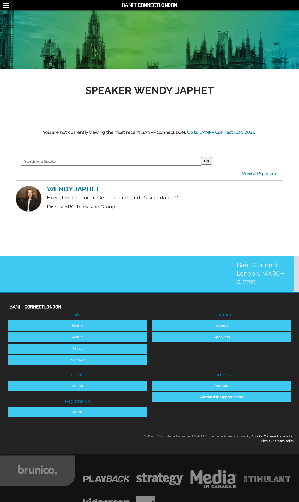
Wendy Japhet (73, 189)
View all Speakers (260, 173)
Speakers (221, 337)
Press (77, 349)
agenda (221, 325)
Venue (77, 386)
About (77, 337)
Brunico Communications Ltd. (272, 436)
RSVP (77, 412)
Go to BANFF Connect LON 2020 (221, 132)
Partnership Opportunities (221, 397)
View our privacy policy (277, 441)
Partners (222, 386)
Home (77, 325)
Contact (77, 360)
